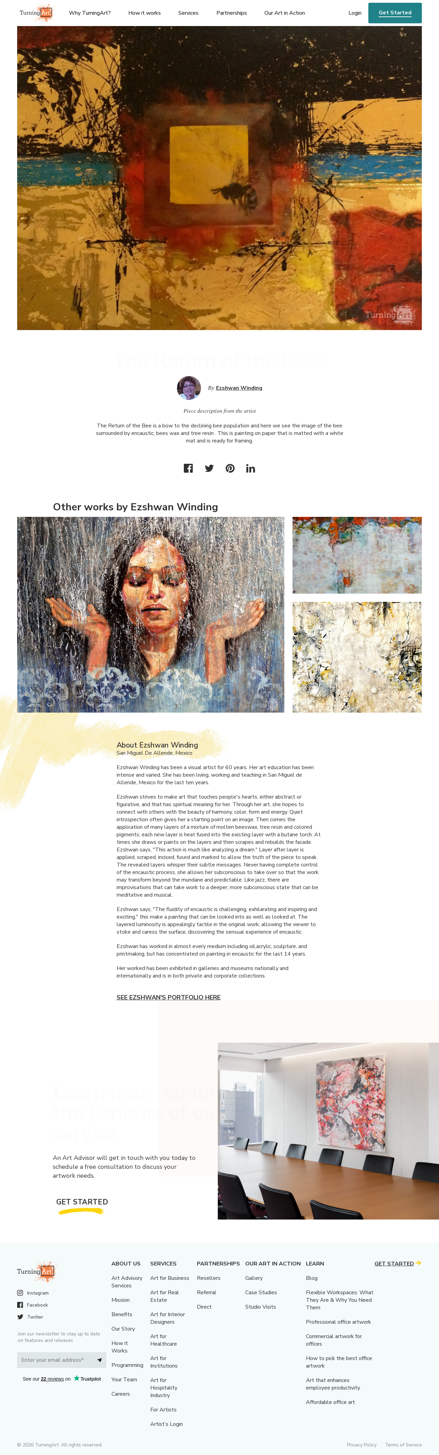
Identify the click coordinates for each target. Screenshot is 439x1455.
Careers (120, 1394)
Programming (127, 1365)
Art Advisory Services (126, 1281)
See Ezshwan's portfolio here (169, 997)
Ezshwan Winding (239, 388)
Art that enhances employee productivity (333, 1384)
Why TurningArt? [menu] (90, 13)
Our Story (123, 1329)
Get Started (395, 12)
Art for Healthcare (163, 1340)
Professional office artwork (338, 1322)
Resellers (209, 1278)
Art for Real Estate (164, 1296)
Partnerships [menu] (231, 13)
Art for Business (169, 1278)
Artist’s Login (166, 1424)
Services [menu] (188, 13)
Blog (312, 1278)
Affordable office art (330, 1402)
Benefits (121, 1314)
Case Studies (261, 1292)
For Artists (163, 1410)
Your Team (124, 1379)
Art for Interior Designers (167, 1318)
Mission (120, 1300)
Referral (206, 1292)
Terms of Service (403, 1445)
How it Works (119, 1347)
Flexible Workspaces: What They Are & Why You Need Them (339, 1300)
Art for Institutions (164, 1362)
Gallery (254, 1278)
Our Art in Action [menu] (284, 13)
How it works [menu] (144, 13)
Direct (204, 1307)
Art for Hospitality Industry (163, 1388)
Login (354, 13)
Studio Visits (260, 1307)
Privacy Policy (362, 1445)
